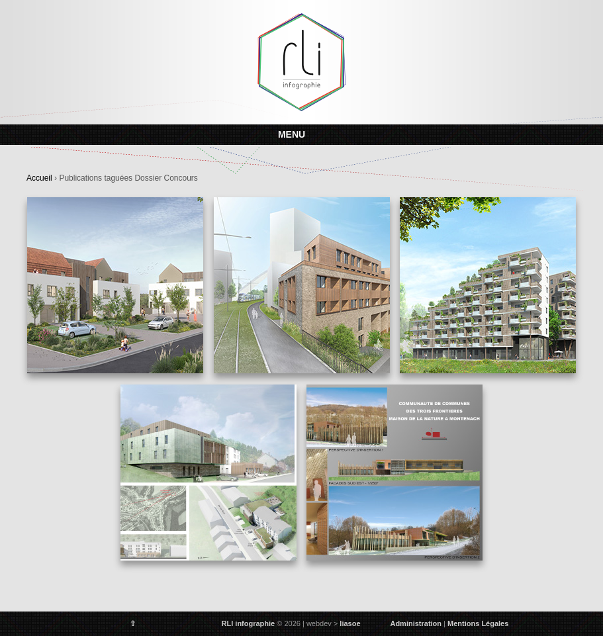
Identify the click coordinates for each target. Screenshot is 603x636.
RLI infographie (248, 623)
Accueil (39, 178)
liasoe (350, 623)
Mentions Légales (477, 623)
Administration (415, 623)
